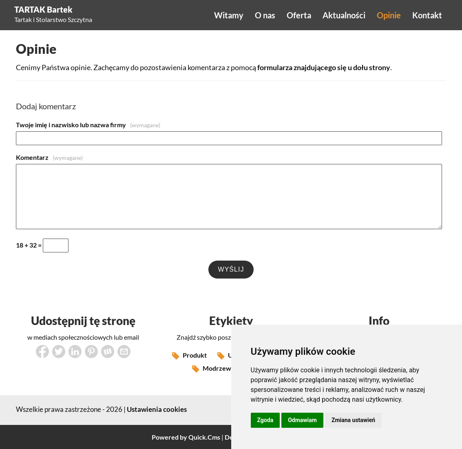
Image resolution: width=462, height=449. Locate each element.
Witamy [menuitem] (228, 15)
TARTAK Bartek (43, 9)
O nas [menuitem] (265, 15)
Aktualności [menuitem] (344, 15)
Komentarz (49, 157)
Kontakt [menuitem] (427, 15)
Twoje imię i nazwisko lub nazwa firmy (88, 124)
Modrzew (211, 369)
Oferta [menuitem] (299, 15)
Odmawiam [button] (302, 420)
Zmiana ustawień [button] (353, 420)
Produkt (189, 356)
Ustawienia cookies (157, 409)
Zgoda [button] (265, 420)
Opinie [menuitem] (389, 15)
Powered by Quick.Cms (186, 437)
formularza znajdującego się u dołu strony (323, 67)
